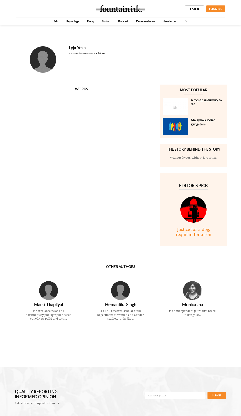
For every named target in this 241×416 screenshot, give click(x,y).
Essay (90, 21)
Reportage (72, 21)
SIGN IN (194, 8)
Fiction (106, 21)
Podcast (123, 21)
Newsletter (169, 21)
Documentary (144, 21)
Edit (56, 21)
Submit (216, 395)
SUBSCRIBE (215, 8)
